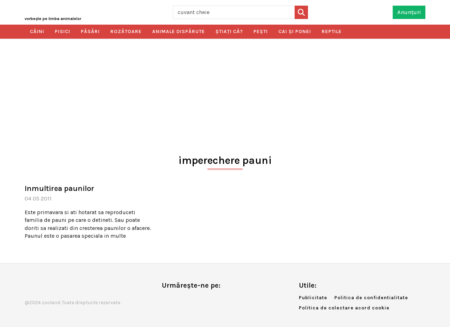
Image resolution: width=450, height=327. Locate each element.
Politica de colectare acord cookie (344, 308)
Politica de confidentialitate (371, 298)
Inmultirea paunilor (59, 188)
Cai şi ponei (294, 31)
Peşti (260, 31)
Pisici (62, 31)
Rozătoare (126, 31)
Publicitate (313, 298)
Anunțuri (409, 12)
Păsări (90, 31)
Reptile (332, 31)
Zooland (53, 18)
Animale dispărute (178, 31)
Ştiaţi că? (229, 31)
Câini (37, 31)
